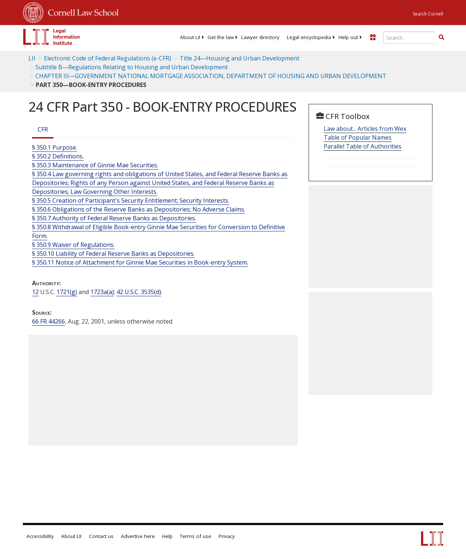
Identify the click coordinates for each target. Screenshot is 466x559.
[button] (441, 37)
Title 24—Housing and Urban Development (239, 58)
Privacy (227, 536)
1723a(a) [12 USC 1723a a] (102, 292)
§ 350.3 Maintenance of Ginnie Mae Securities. (95, 165)
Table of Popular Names (358, 137)
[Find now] (441, 37)
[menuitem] (190, 37)
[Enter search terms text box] (409, 37)
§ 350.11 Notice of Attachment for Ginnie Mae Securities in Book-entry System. (140, 262)
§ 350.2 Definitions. (58, 156)
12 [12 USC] (35, 292)
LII (31, 58)
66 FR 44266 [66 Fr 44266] (48, 321)
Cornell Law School (81, 11)
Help (167, 536)
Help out (348, 37)
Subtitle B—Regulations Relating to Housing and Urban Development (131, 67)
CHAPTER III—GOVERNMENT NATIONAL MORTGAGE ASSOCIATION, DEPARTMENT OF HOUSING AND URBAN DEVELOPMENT (210, 76)
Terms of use (195, 536)
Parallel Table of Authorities (362, 146)
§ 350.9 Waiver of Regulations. (73, 245)
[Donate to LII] (372, 37)
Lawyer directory (260, 37)
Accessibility (40, 536)
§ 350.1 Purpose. (54, 147)
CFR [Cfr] (43, 129)
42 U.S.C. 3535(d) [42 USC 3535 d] (138, 292)
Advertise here (138, 536)
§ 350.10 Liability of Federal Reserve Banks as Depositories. (113, 253)
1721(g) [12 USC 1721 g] (66, 292)
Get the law (221, 37)
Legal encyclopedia (309, 37)
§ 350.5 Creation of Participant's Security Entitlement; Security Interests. (130, 200)
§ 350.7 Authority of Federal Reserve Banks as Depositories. (114, 218)
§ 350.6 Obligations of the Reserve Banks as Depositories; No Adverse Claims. (138, 209)
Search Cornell (428, 14)
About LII (190, 37)
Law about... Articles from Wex (365, 129)
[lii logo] (51, 37)
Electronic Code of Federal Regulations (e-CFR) (107, 58)
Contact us (101, 536)
